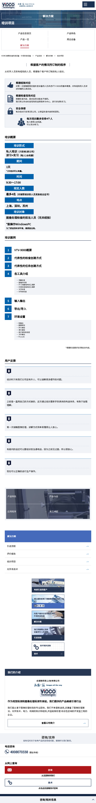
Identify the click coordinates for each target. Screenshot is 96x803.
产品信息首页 (24, 33)
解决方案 (24, 45)
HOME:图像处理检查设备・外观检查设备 (16, 56)
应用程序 (11, 511)
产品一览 (24, 39)
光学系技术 (12, 569)
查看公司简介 (48, 723)
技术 (50, 782)
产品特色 (71, 33)
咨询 (50, 770)
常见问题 (53, 511)
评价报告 (11, 553)
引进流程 (11, 546)
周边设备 (71, 39)
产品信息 (38, 56)
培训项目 (11, 561)
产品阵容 (53, 496)
